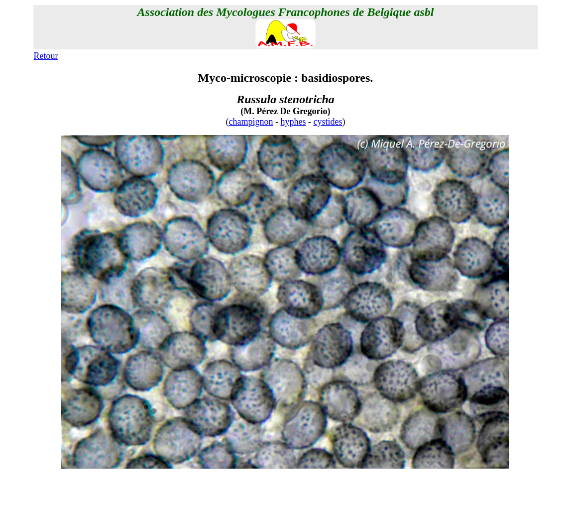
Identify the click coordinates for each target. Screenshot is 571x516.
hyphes (293, 122)
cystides (327, 122)
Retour (46, 56)
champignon (251, 122)
